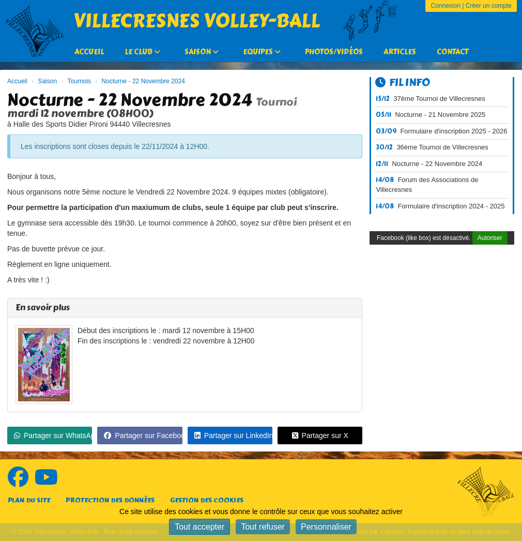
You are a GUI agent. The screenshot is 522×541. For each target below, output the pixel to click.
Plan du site (29, 500)
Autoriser (490, 238)
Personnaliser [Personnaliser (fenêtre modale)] (326, 526)
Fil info (402, 82)
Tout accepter (199, 526)
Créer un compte (489, 5)
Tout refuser (262, 526)
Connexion (445, 5)
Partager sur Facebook (143, 435)
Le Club (142, 52)
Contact (452, 52)
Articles (399, 52)
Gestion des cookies (206, 500)
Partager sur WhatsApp (53, 435)
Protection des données (110, 500)
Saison (202, 52)
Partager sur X (320, 435)
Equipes (262, 52)
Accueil (89, 52)
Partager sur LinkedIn (233, 435)
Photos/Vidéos (334, 52)
